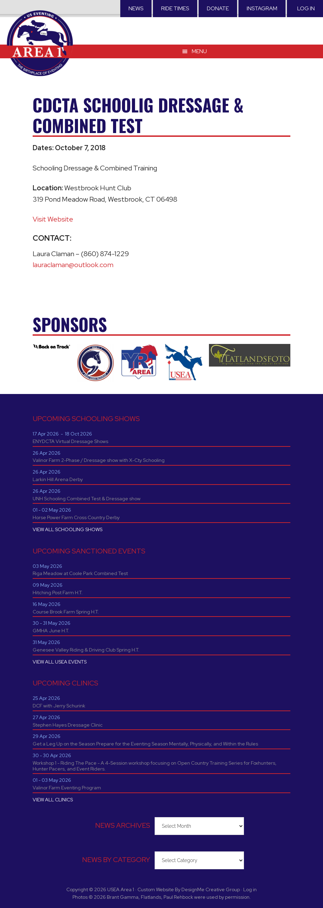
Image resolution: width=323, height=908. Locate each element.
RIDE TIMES (175, 8)
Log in (306, 8)
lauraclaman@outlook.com (73, 264)
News (136, 8)
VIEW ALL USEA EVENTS (60, 662)
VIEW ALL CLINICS (53, 800)
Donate (218, 8)
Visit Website (53, 219)
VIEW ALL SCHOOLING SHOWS (67, 529)
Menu (199, 51)
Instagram (262, 8)
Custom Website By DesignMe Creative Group (188, 889)
